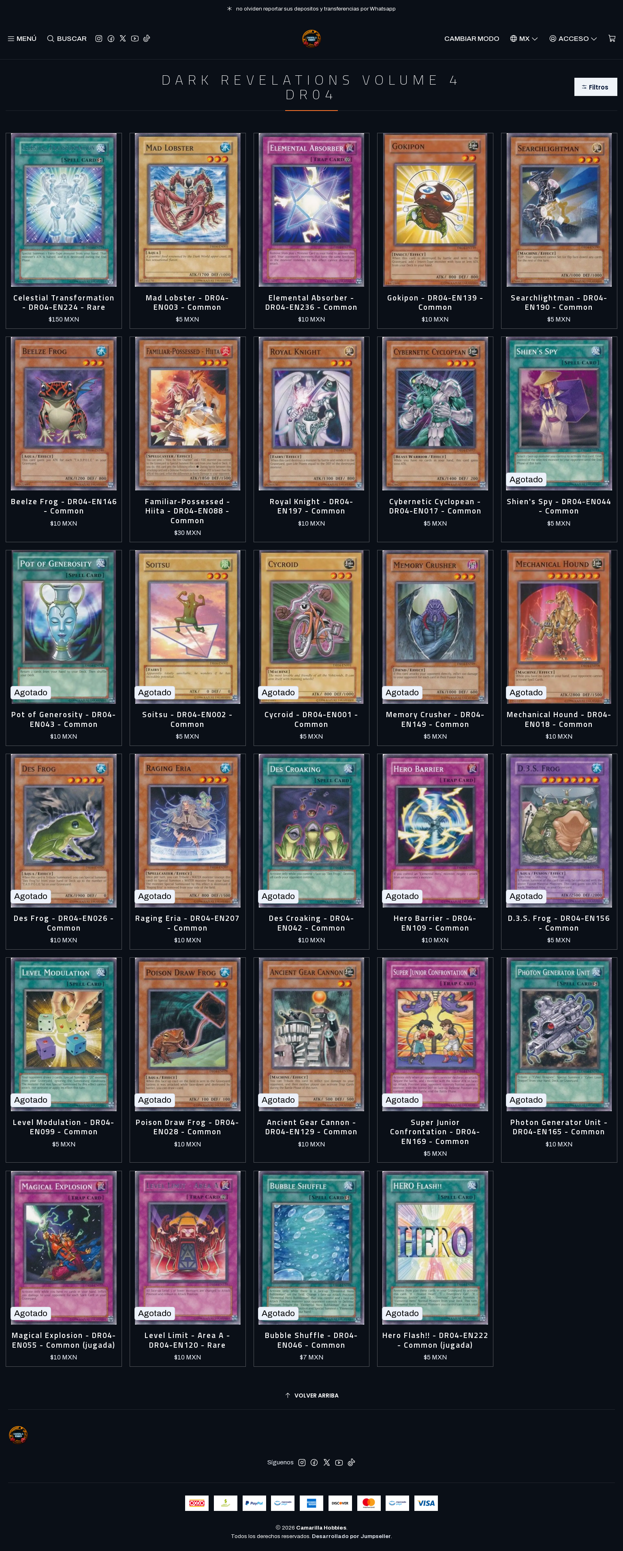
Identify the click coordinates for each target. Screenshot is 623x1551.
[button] (595, 87)
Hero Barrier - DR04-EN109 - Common (435, 923)
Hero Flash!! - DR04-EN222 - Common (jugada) (435, 1340)
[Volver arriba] (311, 1396)
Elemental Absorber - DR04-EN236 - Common (311, 303)
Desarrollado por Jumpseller (351, 1536)
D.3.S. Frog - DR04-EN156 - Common (559, 923)
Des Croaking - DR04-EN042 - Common (311, 923)
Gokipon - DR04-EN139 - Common (435, 303)
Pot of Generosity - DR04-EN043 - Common (63, 719)
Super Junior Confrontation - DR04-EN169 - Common (435, 1131)
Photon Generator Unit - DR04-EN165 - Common (559, 1127)
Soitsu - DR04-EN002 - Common (187, 719)
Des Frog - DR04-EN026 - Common (64, 923)
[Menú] (21, 38)
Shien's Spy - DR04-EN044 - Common (559, 506)
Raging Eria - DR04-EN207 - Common (187, 923)
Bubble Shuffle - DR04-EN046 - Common (311, 1340)
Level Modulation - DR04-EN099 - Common (64, 1127)
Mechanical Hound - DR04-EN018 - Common (559, 719)
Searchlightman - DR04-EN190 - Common (559, 303)
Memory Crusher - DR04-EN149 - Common (435, 719)
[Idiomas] (524, 38)
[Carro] (612, 38)
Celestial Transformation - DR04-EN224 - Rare (64, 303)
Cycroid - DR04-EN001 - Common (311, 719)
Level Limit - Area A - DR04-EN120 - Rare (187, 1340)
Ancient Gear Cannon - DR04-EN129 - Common (311, 1127)
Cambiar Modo (471, 39)
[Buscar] (66, 38)
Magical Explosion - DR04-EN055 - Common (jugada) (64, 1340)
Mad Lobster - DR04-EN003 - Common (187, 303)
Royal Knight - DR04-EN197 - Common (312, 506)
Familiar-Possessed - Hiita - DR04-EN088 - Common (187, 511)
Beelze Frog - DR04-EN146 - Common (64, 506)
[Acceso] (573, 38)
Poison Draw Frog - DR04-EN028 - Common (187, 1127)
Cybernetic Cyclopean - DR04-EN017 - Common (435, 506)
